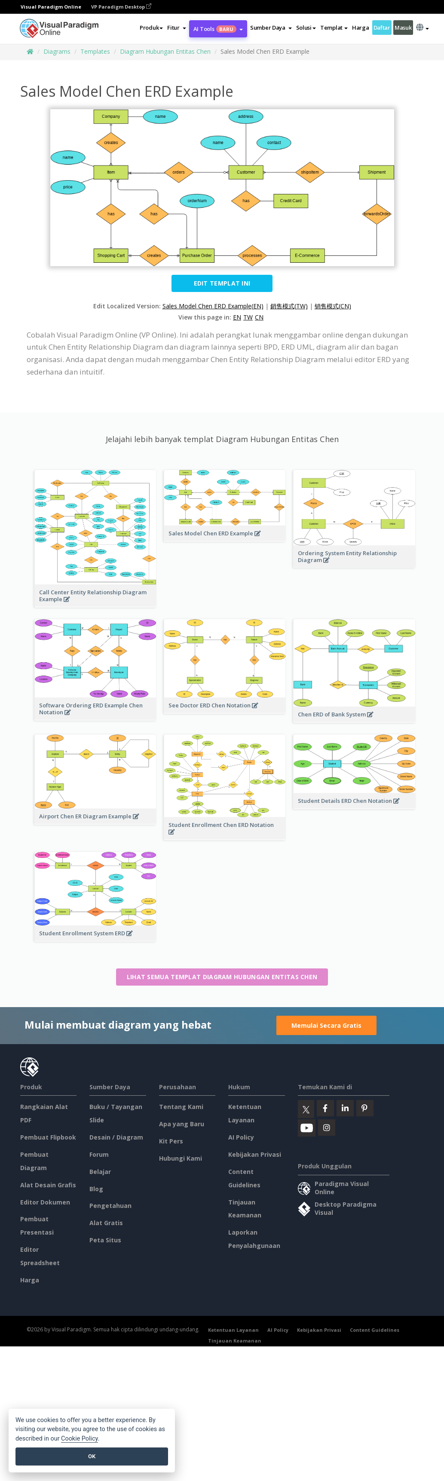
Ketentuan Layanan (233, 1330)
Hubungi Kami (180, 1158)
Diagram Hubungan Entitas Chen (165, 51)
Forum (99, 1154)
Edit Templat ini (222, 283)
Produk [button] (151, 27)
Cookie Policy (79, 1438)
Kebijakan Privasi (254, 1154)
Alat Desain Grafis (48, 1185)
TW (248, 317)
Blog (96, 1189)
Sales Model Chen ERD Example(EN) (212, 306)
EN (237, 317)
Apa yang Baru (181, 1124)
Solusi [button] (306, 27)
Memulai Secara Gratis (326, 1025)
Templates (95, 51)
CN (259, 317)
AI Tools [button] (218, 29)
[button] (176, 27)
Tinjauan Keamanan (234, 1340)
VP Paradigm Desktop (121, 6)
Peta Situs (105, 1240)
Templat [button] (334, 27)
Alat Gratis (106, 1223)
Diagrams (56, 51)
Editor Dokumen (45, 1202)
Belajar (100, 1172)
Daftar (382, 27)
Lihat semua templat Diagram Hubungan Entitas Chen (222, 977)
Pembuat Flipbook (48, 1137)
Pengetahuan (110, 1205)
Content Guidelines (374, 1330)
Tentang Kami (181, 1107)
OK (91, 1456)
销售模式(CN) (333, 306)
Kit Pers (171, 1141)
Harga (360, 27)
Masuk (403, 27)
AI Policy (241, 1137)
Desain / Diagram (116, 1137)
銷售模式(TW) (289, 306)
